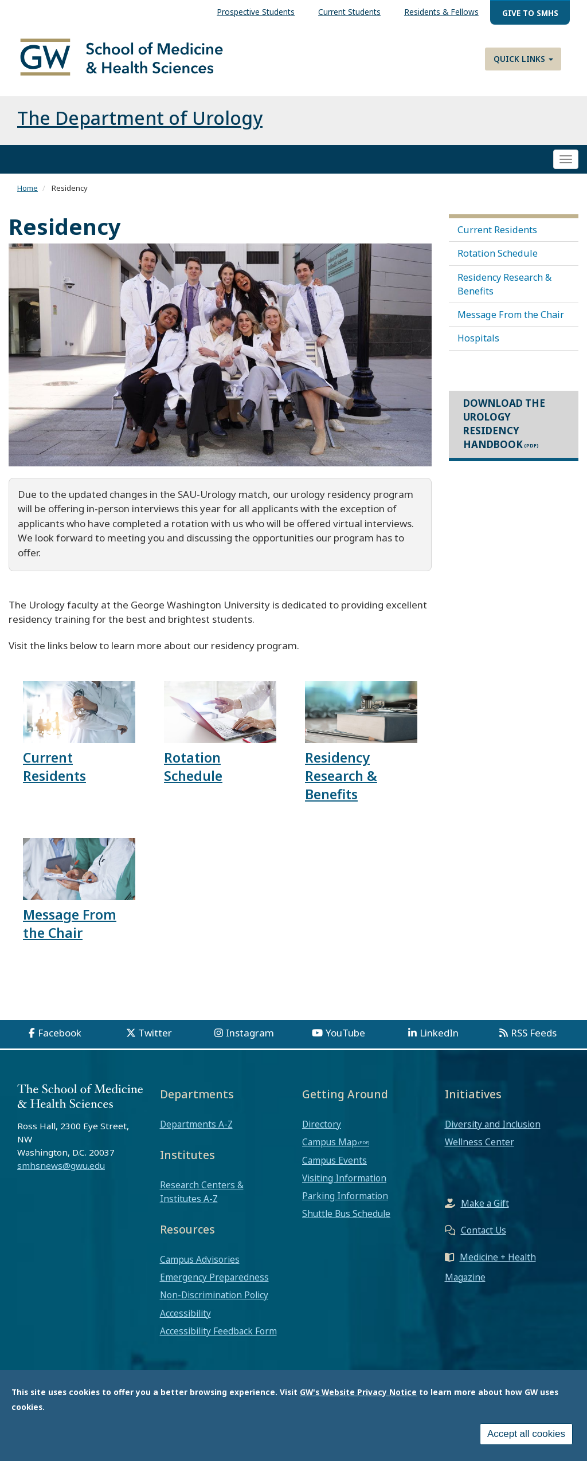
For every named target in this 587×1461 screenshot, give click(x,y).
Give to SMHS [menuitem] (530, 12)
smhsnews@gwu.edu (61, 1165)
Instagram (250, 1032)
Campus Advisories (200, 1259)
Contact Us (483, 1230)
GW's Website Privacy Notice (358, 1392)
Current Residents (497, 229)
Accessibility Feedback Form (218, 1331)
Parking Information (345, 1195)
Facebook (59, 1032)
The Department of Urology (140, 117)
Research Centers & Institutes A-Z (202, 1191)
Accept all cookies (526, 1433)
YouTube (345, 1032)
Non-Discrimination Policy (214, 1295)
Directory (321, 1124)
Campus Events (334, 1160)
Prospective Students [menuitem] (256, 11)
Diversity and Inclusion (493, 1124)
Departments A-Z (196, 1124)
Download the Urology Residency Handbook (504, 423)
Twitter (155, 1032)
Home (27, 188)
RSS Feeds (534, 1032)
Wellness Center (479, 1142)
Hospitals (478, 338)
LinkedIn (439, 1032)
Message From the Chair (510, 314)
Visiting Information (344, 1178)
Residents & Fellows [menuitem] (441, 11)
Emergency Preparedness (214, 1277)
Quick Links (523, 58)
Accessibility (185, 1313)
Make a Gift (485, 1203)
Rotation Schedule (497, 253)
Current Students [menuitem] (349, 11)
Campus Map (329, 1142)
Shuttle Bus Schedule (346, 1213)
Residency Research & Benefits (504, 284)
